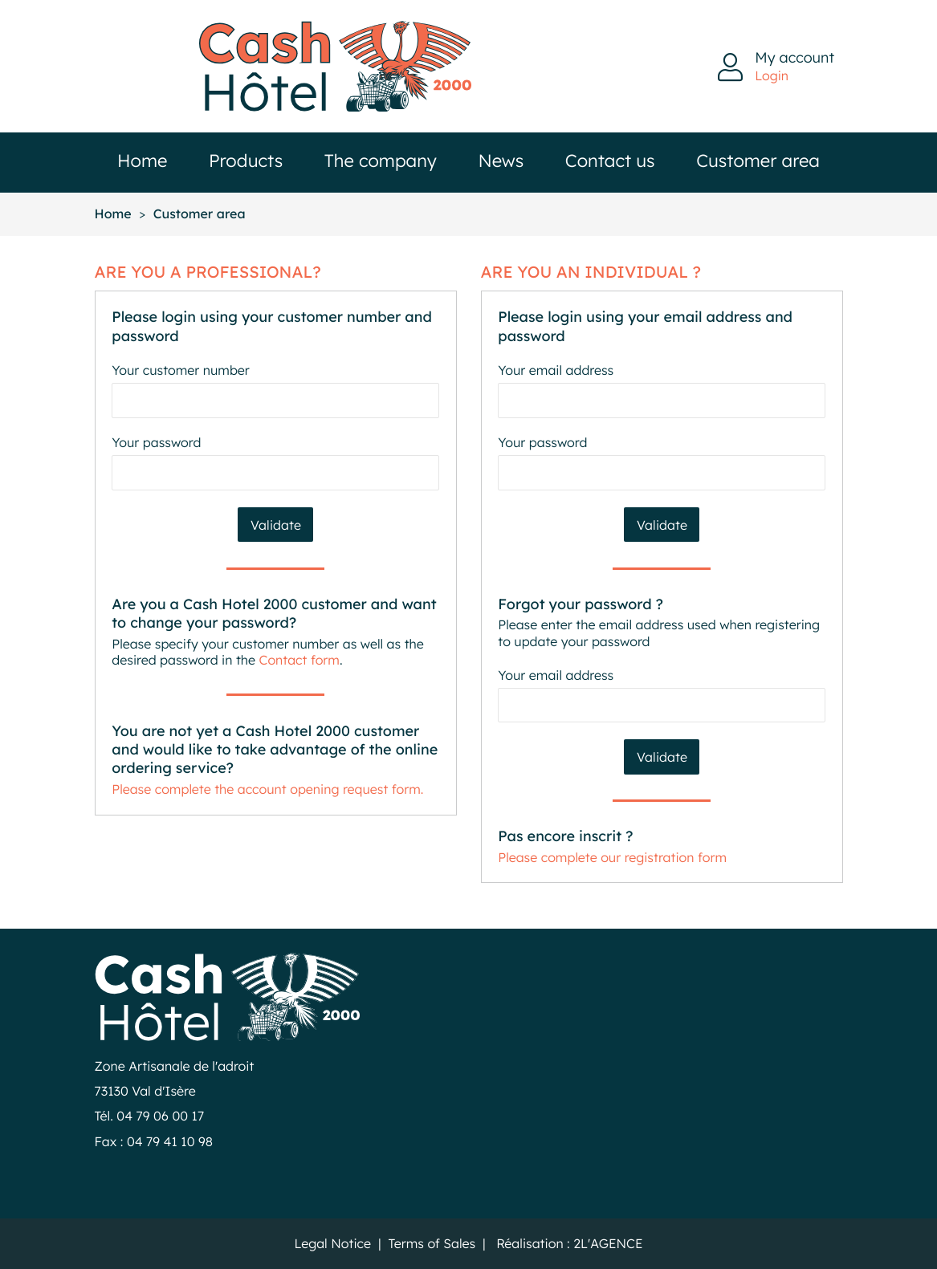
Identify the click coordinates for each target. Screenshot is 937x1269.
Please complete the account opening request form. (267, 788)
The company (380, 160)
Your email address (555, 370)
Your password (156, 442)
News (500, 160)
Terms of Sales (432, 1242)
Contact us (610, 160)
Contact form (299, 659)
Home (142, 160)
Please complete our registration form (612, 856)
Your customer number (180, 370)
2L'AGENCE (607, 1242)
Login (771, 75)
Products (246, 160)
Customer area (758, 160)
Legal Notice (332, 1242)
